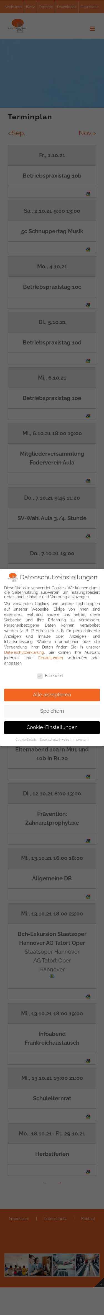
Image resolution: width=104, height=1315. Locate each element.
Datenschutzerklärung (24, 651)
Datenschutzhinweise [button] (55, 738)
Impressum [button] (80, 738)
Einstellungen (50, 656)
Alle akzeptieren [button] (52, 693)
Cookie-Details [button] (26, 738)
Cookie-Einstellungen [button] (52, 726)
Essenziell (50, 674)
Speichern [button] (52, 709)
